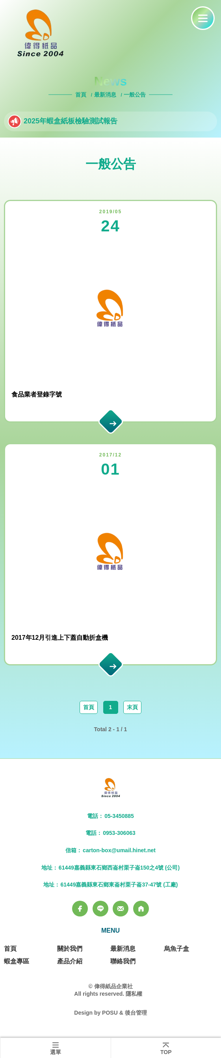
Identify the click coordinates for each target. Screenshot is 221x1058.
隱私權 (134, 994)
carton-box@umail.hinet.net (119, 850)
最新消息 (105, 94)
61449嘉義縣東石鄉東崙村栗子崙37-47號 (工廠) (119, 884)
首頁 (81, 94)
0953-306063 (119, 833)
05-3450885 (119, 816)
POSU (110, 1013)
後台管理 (136, 1013)
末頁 (132, 707)
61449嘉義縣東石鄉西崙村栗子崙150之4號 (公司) (119, 867)
